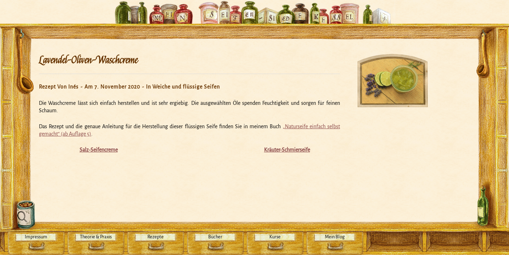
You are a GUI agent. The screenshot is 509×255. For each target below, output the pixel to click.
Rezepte (155, 236)
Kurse (275, 236)
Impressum (36, 236)
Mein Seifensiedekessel (254, 8)
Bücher (215, 236)
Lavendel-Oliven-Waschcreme (88, 60)
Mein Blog (335, 236)
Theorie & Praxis (96, 236)
